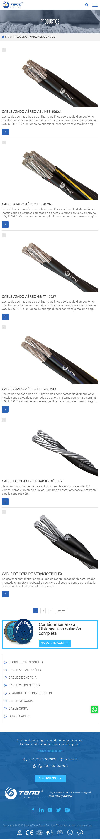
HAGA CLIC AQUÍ (54, 643)
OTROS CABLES (19, 716)
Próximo (61, 611)
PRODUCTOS (20, 37)
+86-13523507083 (56, 766)
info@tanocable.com (50, 751)
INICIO (7, 37)
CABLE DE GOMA (21, 701)
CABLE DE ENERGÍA (23, 677)
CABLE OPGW (18, 708)
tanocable (71, 759)
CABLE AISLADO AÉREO (42, 37)
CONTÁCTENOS (50, 778)
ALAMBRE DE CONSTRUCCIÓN (30, 693)
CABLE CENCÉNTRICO (24, 685)
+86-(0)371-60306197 (43, 759)
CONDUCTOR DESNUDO (26, 662)
